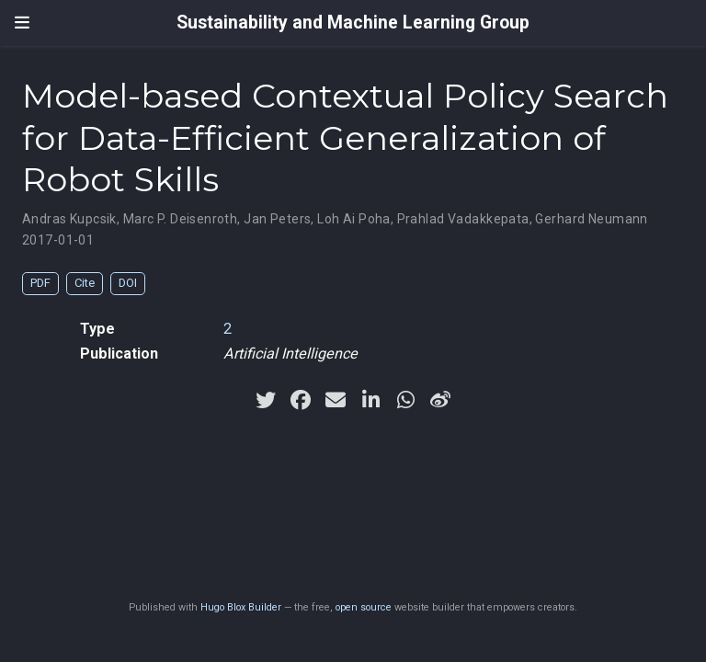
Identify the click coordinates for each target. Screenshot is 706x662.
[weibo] (440, 400)
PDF (40, 283)
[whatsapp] (405, 400)
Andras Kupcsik (69, 218)
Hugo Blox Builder (240, 607)
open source (364, 607)
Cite (84, 283)
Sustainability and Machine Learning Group (353, 22)
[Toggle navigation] (22, 23)
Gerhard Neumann (591, 218)
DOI (128, 283)
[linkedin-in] (370, 400)
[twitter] (265, 400)
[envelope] (335, 400)
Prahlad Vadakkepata (463, 218)
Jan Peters (277, 218)
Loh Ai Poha (354, 218)
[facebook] (300, 400)
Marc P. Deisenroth (180, 218)
